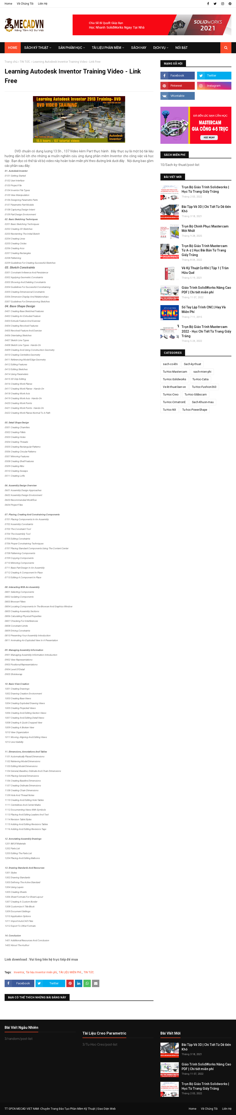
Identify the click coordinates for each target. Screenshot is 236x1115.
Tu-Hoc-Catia (200, 379)
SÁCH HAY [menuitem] (138, 48)
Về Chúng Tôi (25, 3)
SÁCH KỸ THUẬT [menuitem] (36, 48)
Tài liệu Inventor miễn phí (41, 972)
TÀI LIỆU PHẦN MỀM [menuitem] (106, 48)
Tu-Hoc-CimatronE (174, 402)
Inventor (19, 972)
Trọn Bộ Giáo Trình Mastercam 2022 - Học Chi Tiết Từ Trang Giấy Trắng (206, 331)
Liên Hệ (42, 3)
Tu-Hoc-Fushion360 (204, 387)
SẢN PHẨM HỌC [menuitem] (70, 48)
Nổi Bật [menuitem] (181, 48)
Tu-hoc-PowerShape (194, 409)
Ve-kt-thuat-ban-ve (174, 387)
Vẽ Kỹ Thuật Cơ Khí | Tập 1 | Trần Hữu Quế (205, 270)
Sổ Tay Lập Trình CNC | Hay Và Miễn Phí (204, 309)
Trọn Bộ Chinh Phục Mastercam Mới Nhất (205, 228)
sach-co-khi (170, 364)
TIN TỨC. (25, 61)
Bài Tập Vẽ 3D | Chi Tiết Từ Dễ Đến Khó (206, 209)
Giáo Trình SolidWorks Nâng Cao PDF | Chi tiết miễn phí (206, 290)
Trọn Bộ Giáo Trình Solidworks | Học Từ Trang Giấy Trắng (205, 189)
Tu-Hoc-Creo (170, 394)
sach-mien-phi (202, 371)
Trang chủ (11, 61)
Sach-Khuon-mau (203, 402)
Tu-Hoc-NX (169, 409)
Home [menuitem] (12, 48)
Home (8, 3)
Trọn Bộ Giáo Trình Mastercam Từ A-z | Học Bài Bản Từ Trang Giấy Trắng (204, 250)
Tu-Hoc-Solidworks (174, 379)
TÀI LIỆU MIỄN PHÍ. (70, 972)
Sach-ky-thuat (192, 364)
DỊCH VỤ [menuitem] (159, 48)
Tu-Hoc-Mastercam (175, 371)
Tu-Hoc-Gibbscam (196, 394)
